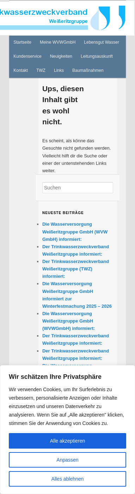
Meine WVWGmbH (57, 42)
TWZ (40, 70)
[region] (67, 429)
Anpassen (67, 460)
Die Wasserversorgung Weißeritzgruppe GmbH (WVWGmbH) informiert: (68, 321)
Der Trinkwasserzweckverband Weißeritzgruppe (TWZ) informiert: (75, 269)
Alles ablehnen (67, 479)
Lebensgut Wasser (101, 42)
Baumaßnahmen (88, 70)
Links (59, 70)
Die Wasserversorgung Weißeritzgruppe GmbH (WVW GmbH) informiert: (75, 231)
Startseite (22, 42)
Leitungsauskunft (97, 56)
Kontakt (20, 70)
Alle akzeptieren (67, 441)
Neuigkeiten (61, 56)
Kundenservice (27, 56)
